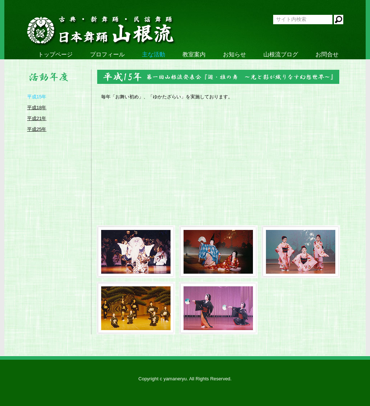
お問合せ (327, 54)
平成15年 (36, 96)
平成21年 (36, 118)
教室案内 (194, 54)
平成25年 (36, 129)
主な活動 (153, 54)
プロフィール (107, 54)
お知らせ (234, 54)
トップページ (55, 54)
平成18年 (36, 107)
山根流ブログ (280, 54)
